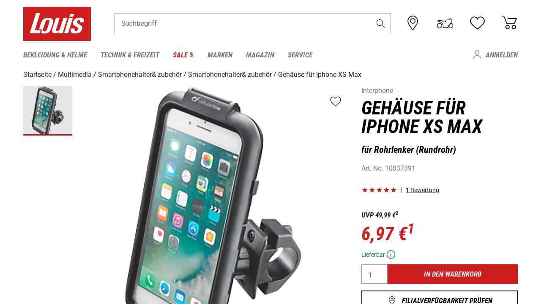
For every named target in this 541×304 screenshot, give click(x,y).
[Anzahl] (374, 274)
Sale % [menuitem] (183, 55)
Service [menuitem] (300, 55)
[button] (381, 23)
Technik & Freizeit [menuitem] (130, 55)
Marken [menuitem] (220, 55)
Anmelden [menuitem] (502, 55)
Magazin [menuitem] (260, 55)
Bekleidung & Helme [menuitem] (55, 55)
